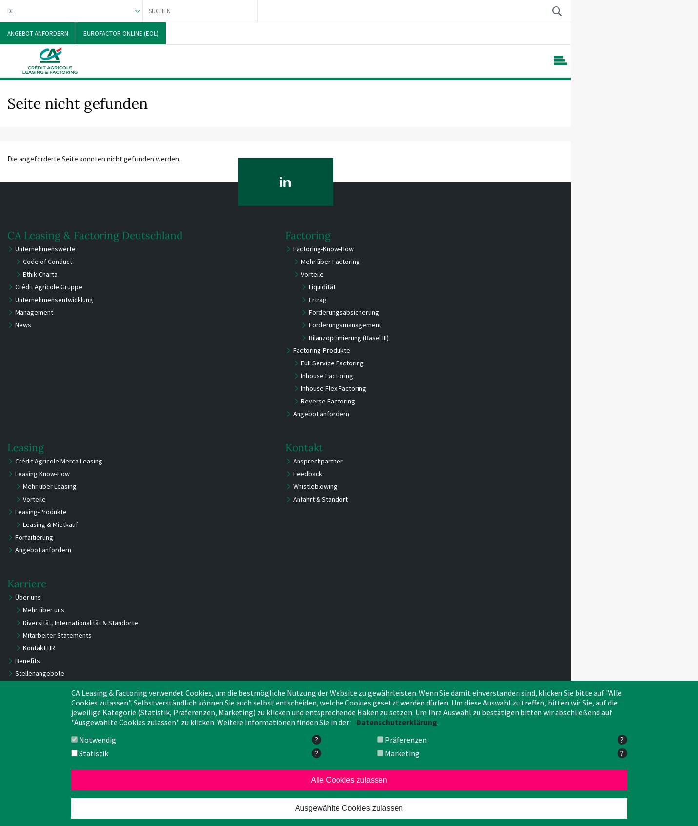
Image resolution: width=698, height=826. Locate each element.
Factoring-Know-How (323, 248)
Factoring (308, 235)
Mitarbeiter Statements (57, 635)
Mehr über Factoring (330, 261)
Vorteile (312, 274)
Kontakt (304, 448)
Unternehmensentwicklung (54, 299)
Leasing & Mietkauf (50, 524)
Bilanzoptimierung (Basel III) (349, 337)
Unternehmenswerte (45, 248)
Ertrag (318, 299)
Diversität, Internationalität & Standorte (80, 622)
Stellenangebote (39, 673)
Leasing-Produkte (41, 511)
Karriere (26, 584)
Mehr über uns (43, 609)
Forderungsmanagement (345, 325)
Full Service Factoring (332, 363)
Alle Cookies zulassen (349, 780)
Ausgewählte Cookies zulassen (349, 808)
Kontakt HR (39, 648)
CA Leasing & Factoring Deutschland (95, 235)
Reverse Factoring (328, 401)
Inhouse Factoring (327, 375)
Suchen (556, 10)
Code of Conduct (47, 261)
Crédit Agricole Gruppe (48, 286)
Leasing (25, 448)
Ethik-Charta (40, 274)
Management (34, 312)
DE (11, 11)
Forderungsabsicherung (344, 312)
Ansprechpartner (318, 461)
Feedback (307, 473)
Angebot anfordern (321, 413)
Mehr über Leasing (50, 486)
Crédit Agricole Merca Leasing (58, 461)
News (23, 325)
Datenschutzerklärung (397, 722)
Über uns (28, 597)
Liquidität (322, 286)
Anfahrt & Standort (320, 499)
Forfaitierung (34, 537)
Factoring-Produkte (321, 350)
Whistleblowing (315, 486)
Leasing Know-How (42, 473)
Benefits (27, 660)
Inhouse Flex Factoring (333, 388)
